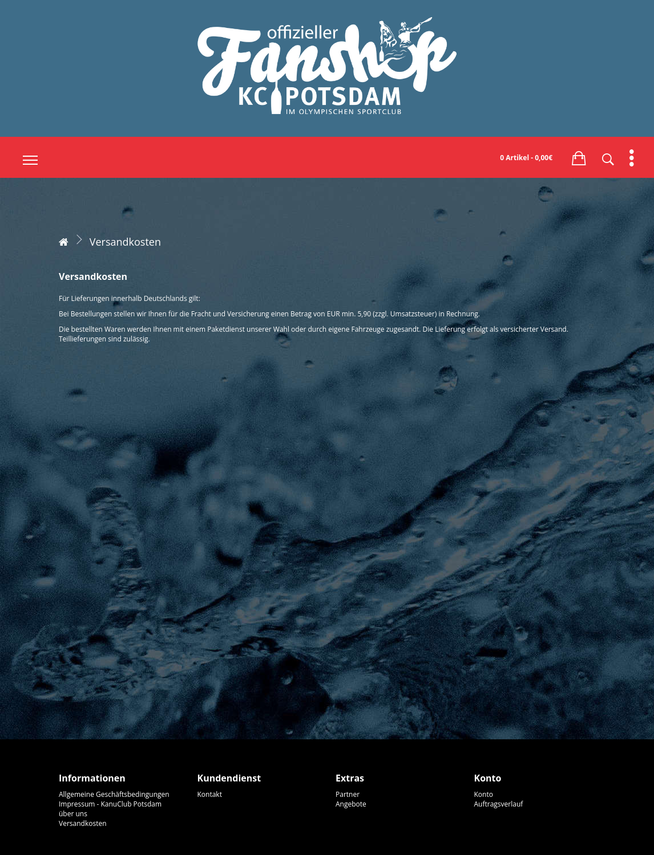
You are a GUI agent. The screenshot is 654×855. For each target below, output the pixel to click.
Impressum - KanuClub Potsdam (110, 804)
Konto (483, 794)
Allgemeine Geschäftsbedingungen (114, 794)
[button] (579, 156)
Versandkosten (125, 242)
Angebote (351, 804)
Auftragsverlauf (498, 804)
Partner (348, 794)
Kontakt (209, 794)
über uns (73, 814)
